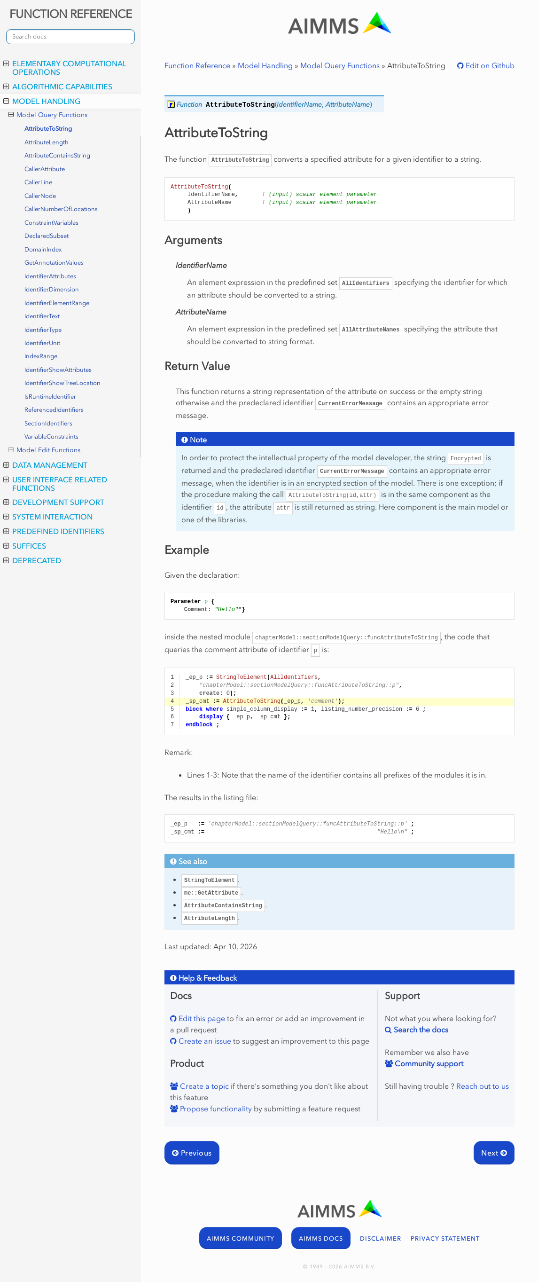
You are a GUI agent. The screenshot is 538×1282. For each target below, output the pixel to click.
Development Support (53, 502)
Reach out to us (482, 1086)
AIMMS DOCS (321, 1238)
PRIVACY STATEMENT (445, 1238)
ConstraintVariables (51, 222)
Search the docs (420, 1029)
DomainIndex (43, 249)
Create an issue (204, 1041)
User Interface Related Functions (55, 484)
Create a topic (203, 1086)
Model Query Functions (47, 115)
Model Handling (41, 101)
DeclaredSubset (46, 235)
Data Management (45, 465)
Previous (192, 1152)
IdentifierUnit (42, 342)
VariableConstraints (51, 436)
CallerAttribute (44, 169)
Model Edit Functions (44, 450)
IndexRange (40, 356)
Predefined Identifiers (53, 531)
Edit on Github (489, 65)
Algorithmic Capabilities (57, 86)
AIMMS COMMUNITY (240, 1238)
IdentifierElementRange (56, 303)
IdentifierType (43, 329)
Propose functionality (215, 1108)
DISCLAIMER (380, 1238)
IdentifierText (42, 316)
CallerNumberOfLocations (61, 208)
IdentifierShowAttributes (58, 369)
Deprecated (32, 560)
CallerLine (38, 182)
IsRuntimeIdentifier (50, 396)
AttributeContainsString (57, 155)
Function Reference (197, 65)
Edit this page (201, 1018)
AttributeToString (48, 128)
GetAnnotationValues (54, 262)
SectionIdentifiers (48, 423)
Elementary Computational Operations (64, 68)
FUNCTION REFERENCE (70, 14)
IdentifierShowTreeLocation (62, 382)
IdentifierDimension (51, 289)
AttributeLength (46, 142)
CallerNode (40, 195)
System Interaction (48, 516)
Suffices (24, 546)
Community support (428, 1063)
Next (494, 1152)
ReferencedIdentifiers (54, 409)
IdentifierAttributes (50, 276)
